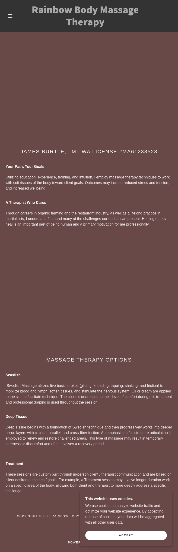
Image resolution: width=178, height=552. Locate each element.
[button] (10, 16)
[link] (85, 24)
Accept (126, 538)
